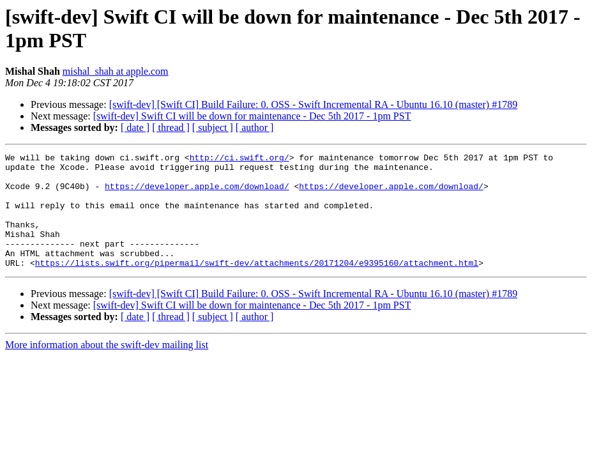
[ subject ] (212, 127)
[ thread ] (171, 127)
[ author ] (255, 127)
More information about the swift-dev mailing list (106, 367)
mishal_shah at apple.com (116, 71)
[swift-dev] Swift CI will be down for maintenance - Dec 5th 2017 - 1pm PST (252, 116)
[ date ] (135, 127)
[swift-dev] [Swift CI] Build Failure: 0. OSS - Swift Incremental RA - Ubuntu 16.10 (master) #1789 (313, 104)
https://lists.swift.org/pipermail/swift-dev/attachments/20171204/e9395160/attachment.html (256, 285)
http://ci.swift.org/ (239, 159)
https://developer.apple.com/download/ (197, 193)
